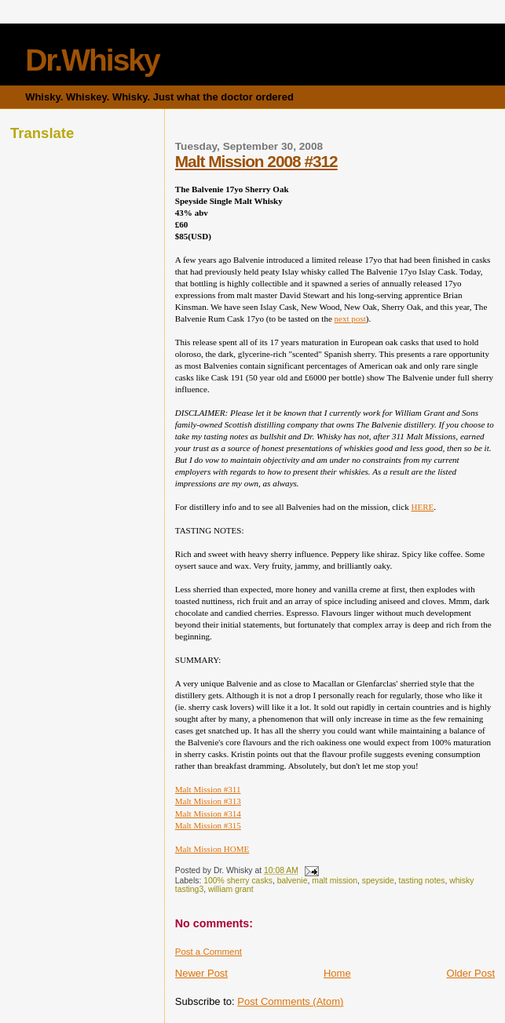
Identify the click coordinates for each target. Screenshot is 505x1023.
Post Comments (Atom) (290, 1001)
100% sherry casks (238, 880)
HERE (422, 507)
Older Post (471, 973)
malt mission (334, 880)
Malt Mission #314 (208, 813)
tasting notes (422, 880)
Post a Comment (208, 951)
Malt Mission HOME (212, 849)
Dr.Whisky (92, 60)
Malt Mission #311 (208, 789)
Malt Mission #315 (208, 825)
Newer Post (201, 973)
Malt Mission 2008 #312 (256, 161)
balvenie (292, 880)
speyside (378, 880)
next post (350, 318)
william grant (231, 889)
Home (337, 973)
